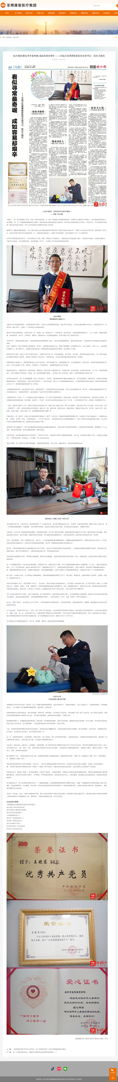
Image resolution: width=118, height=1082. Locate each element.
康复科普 (85, 12)
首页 (7, 13)
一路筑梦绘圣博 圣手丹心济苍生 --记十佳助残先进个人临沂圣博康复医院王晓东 (39, 1049)
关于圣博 (18, 13)
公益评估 (107, 12)
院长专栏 (16, 37)
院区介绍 (29, 13)
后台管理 (79, 1079)
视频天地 (96, 12)
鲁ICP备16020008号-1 (69, 1079)
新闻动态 (73, 13)
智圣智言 (63, 12)
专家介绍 (41, 12)
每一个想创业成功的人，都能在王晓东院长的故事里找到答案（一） (35, 1052)
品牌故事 (51, 13)
